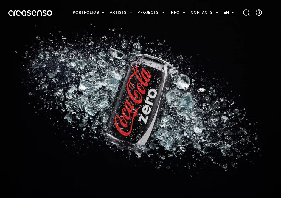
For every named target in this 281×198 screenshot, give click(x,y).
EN (226, 12)
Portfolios (86, 12)
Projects (148, 12)
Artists (118, 12)
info (175, 12)
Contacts (202, 12)
